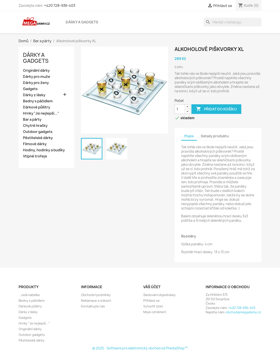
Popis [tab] (189, 136)
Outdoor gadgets (37, 131)
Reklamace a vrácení (96, 300)
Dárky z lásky (34, 95)
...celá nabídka (29, 295)
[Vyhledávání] (232, 22)
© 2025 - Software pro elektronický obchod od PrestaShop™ (140, 348)
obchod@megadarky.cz (243, 312)
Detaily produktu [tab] (215, 136)
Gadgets (30, 89)
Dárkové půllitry (36, 107)
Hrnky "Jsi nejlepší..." (41, 113)
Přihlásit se (151, 300)
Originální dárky (36, 70)
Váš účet (152, 286)
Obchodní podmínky (96, 295)
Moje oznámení (154, 312)
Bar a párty (32, 119)
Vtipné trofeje (35, 156)
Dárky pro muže (36, 76)
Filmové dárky (35, 144)
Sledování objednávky (159, 295)
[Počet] (180, 109)
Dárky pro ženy (36, 82)
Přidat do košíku (216, 109)
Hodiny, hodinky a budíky (44, 150)
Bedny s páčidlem (38, 101)
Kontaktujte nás (93, 306)
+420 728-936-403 (59, 5)
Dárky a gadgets (82, 22)
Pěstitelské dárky (38, 138)
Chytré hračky (35, 125)
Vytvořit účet (153, 306)
